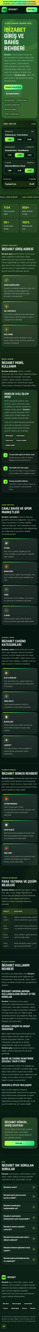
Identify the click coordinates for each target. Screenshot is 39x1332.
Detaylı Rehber (12, 94)
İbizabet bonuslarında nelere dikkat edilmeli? (16, 1238)
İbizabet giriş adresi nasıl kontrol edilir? (15, 1196)
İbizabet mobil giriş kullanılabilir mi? (12, 1206)
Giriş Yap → (32, 9)
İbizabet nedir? (10, 1187)
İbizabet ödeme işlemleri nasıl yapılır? (17, 1249)
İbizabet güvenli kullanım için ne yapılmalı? (16, 1259)
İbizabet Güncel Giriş (13, 87)
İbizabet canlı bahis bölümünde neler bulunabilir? (17, 1217)
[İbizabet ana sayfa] (10, 9)
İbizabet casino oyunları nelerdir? (14, 1228)
